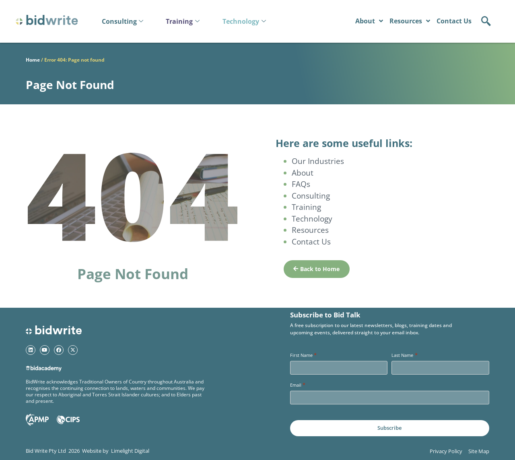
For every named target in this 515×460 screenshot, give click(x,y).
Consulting (122, 21)
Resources (409, 21)
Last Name (404, 355)
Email (297, 384)
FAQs (301, 184)
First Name (303, 355)
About (369, 21)
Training (183, 21)
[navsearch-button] (486, 19)
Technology (244, 21)
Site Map (478, 451)
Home (33, 59)
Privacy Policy (446, 451)
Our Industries (318, 161)
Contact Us (454, 21)
